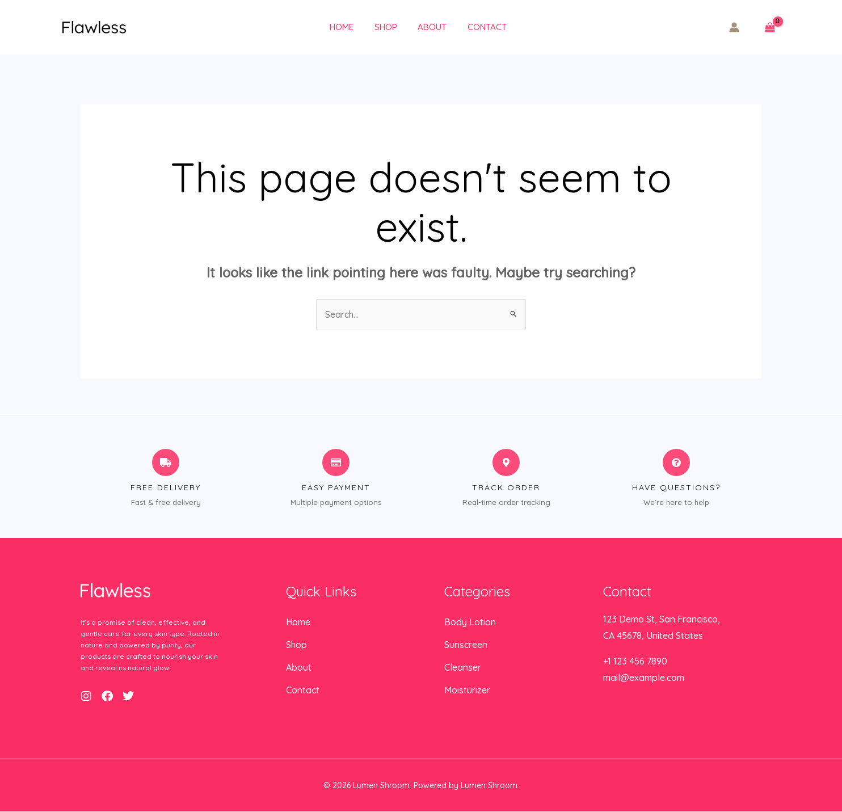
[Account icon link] (734, 27)
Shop (382, 27)
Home (341, 27)
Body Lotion (470, 623)
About (424, 27)
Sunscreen (465, 645)
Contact (475, 27)
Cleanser (462, 668)
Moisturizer (467, 691)
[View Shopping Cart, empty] (770, 27)
